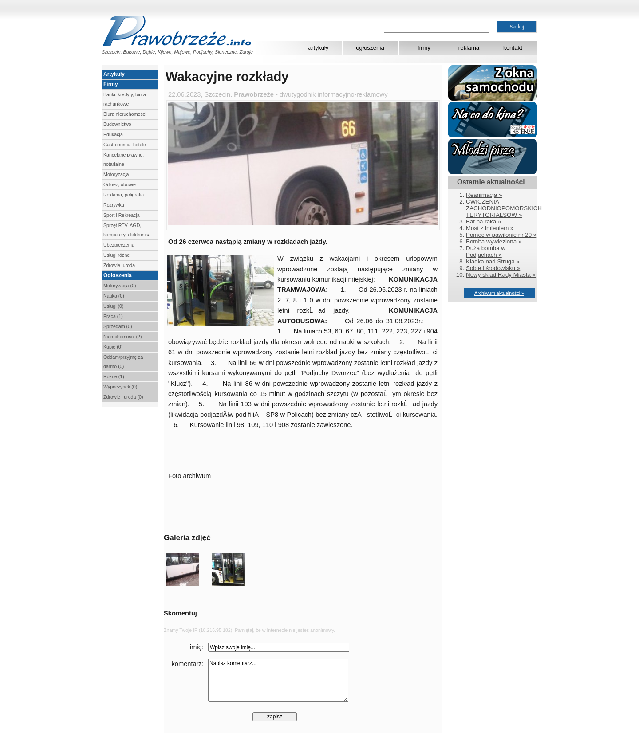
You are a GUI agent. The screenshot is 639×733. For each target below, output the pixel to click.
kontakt (512, 47)
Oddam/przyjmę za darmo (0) (123, 361)
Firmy (110, 84)
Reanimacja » (484, 195)
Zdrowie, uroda (119, 265)
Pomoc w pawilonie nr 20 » (501, 234)
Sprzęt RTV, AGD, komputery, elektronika (126, 230)
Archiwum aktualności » (499, 293)
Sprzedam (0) (117, 326)
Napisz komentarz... (278, 680)
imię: (197, 647)
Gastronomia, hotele (124, 144)
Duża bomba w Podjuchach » (485, 251)
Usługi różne (116, 255)
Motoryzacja (116, 174)
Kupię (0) (112, 346)
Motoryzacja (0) (119, 285)
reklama (468, 47)
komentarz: (188, 663)
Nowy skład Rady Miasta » (501, 274)
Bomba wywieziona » (493, 241)
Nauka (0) (113, 295)
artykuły (318, 47)
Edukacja (113, 134)
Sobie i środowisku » (493, 268)
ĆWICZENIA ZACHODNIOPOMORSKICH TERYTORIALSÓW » (504, 208)
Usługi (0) (113, 306)
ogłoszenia (370, 47)
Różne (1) (113, 376)
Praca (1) (113, 316)
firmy (424, 47)
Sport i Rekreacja (121, 215)
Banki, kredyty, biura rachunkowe (124, 99)
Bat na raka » (483, 221)
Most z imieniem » (489, 228)
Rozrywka (113, 205)
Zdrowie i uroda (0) (123, 397)
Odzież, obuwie (119, 184)
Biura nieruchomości (124, 114)
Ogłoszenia (117, 275)
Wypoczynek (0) (120, 386)
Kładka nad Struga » (493, 261)
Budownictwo (117, 124)
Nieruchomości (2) (122, 336)
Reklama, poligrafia (123, 194)
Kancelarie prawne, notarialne (123, 159)
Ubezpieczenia (118, 244)
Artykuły (114, 74)
